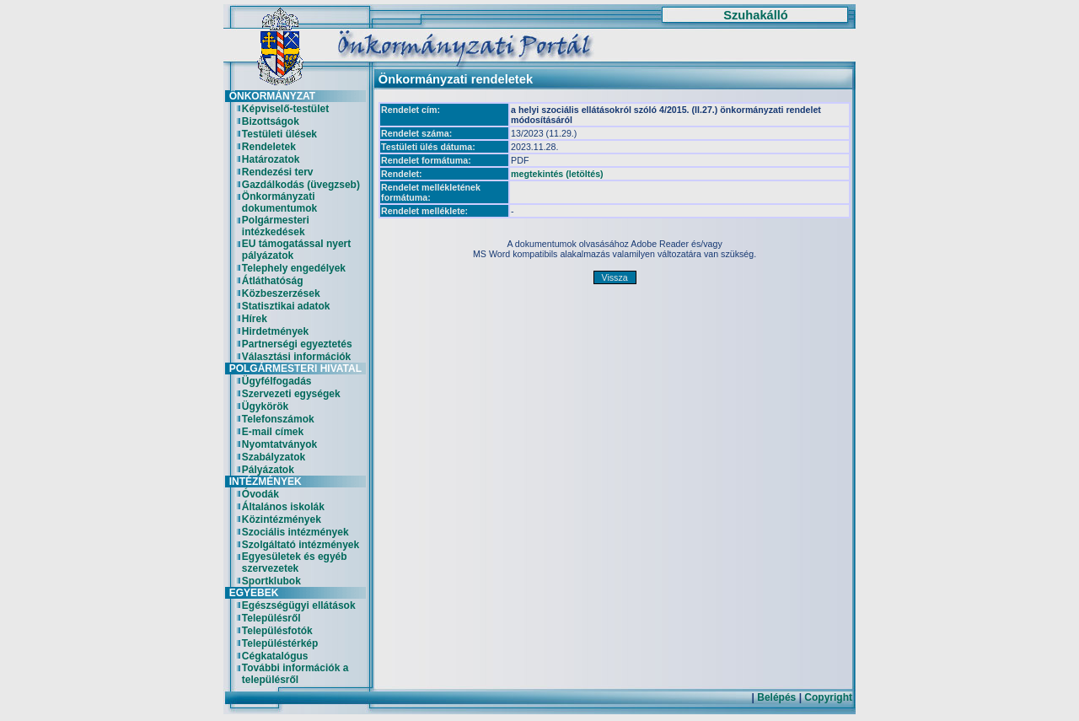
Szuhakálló (755, 15)
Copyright (828, 697)
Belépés (776, 697)
